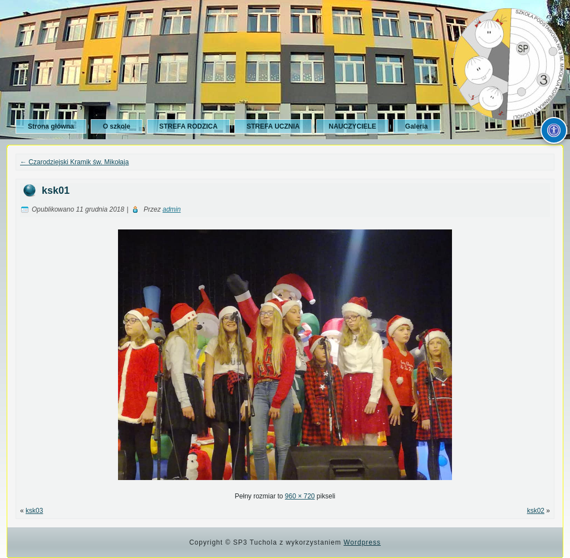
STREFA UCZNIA (273, 126)
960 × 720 (300, 496)
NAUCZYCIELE (352, 126)
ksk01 (56, 190)
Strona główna (51, 126)
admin (172, 209)
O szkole (116, 126)
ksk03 (34, 511)
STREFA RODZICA (188, 126)
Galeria (416, 126)
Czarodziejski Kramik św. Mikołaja (74, 162)
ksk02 (535, 511)
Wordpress (362, 542)
